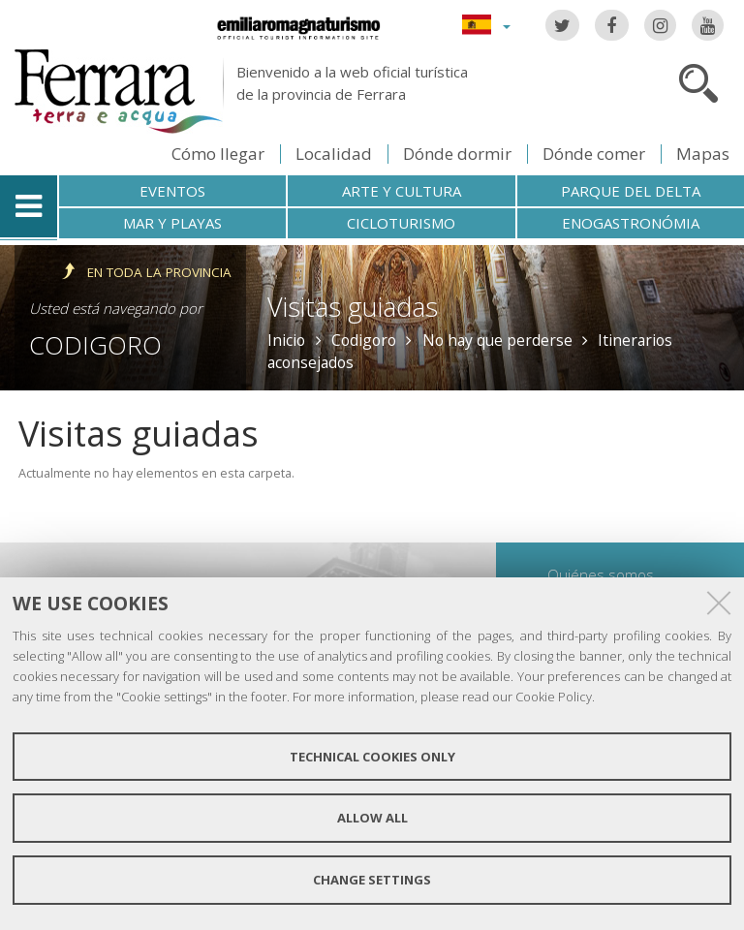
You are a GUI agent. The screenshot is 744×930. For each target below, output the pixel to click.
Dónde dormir (457, 153)
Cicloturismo (401, 222)
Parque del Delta (630, 191)
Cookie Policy (553, 696)
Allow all (372, 817)
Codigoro (95, 344)
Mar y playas (172, 222)
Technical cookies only (372, 756)
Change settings (372, 879)
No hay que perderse (497, 340)
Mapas (702, 153)
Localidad (333, 153)
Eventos (172, 191)
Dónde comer (593, 153)
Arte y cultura (401, 191)
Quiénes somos (600, 574)
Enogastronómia (630, 222)
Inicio (286, 340)
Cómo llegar (217, 153)
